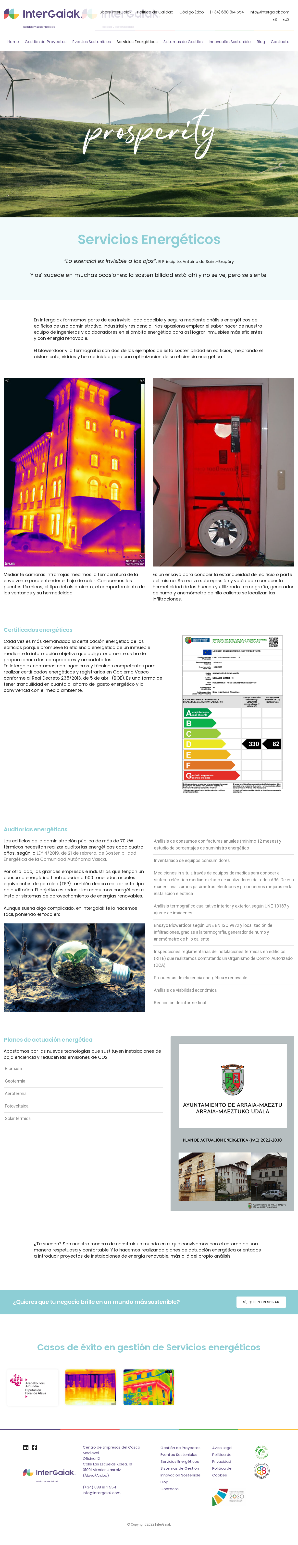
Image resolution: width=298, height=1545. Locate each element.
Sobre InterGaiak (115, 12)
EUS (286, 19)
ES (275, 19)
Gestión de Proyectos (45, 42)
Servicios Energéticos (137, 42)
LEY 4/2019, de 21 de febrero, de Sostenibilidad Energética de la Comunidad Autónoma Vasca (70, 856)
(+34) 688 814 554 (227, 12)
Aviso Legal (222, 1448)
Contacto (280, 42)
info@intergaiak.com (269, 12)
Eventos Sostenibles (91, 42)
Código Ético (191, 12)
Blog (261, 42)
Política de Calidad (155, 12)
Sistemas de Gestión (183, 42)
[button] (261, 1302)
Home (13, 42)
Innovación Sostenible (230, 42)
